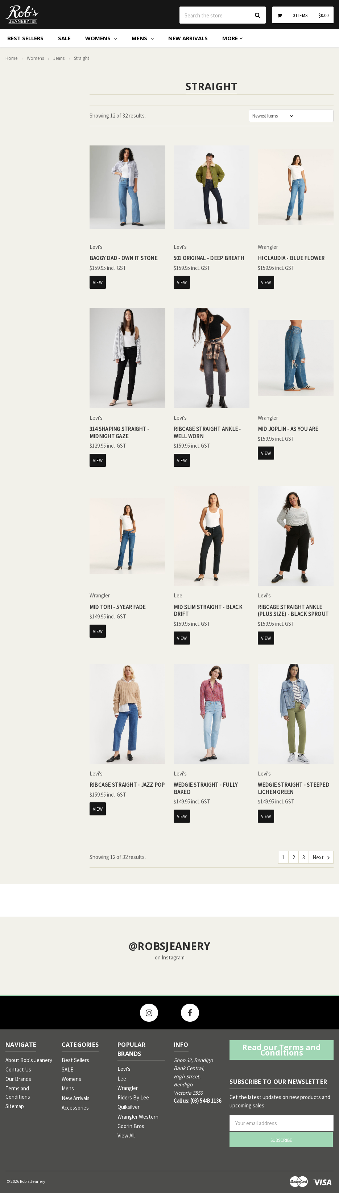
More (232, 38)
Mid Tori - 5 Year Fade (118, 607)
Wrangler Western (137, 1116)
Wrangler (127, 1088)
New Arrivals (188, 38)
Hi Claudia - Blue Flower (291, 258)
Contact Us (18, 1069)
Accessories (75, 1107)
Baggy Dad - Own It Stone (123, 258)
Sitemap (14, 1106)
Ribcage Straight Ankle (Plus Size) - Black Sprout (293, 611)
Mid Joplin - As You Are (288, 428)
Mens (143, 38)
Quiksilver (128, 1106)
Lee (121, 1078)
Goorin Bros (130, 1126)
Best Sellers (25, 38)
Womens (101, 38)
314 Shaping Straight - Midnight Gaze (119, 432)
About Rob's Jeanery (28, 1060)
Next (321, 857)
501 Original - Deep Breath (209, 258)
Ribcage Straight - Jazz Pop (127, 784)
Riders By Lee (133, 1097)
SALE (64, 38)
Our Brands (18, 1078)
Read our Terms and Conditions (281, 1050)
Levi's (124, 1068)
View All (126, 1135)
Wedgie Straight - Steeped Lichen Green (293, 788)
